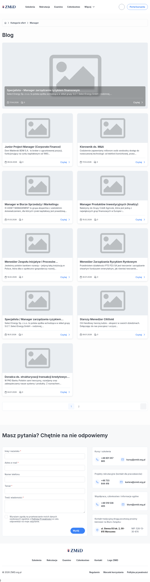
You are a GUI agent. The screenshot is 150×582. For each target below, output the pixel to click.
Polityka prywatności (137, 572)
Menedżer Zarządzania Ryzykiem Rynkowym (108, 261)
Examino (58, 7)
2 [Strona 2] (79, 406)
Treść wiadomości (45, 505)
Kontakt (98, 560)
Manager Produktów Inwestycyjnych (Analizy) (109, 204)
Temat (45, 489)
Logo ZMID (112, 560)
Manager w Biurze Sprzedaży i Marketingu (31, 204)
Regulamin (94, 572)
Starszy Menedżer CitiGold (97, 319)
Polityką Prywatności (41, 519)
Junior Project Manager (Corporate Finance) (33, 146)
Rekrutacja (44, 7)
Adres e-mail (45, 466)
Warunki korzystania (113, 572)
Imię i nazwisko (45, 454)
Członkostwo (73, 7)
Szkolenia (30, 7)
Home (5, 23)
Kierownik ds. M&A (92, 146)
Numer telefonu (45, 477)
